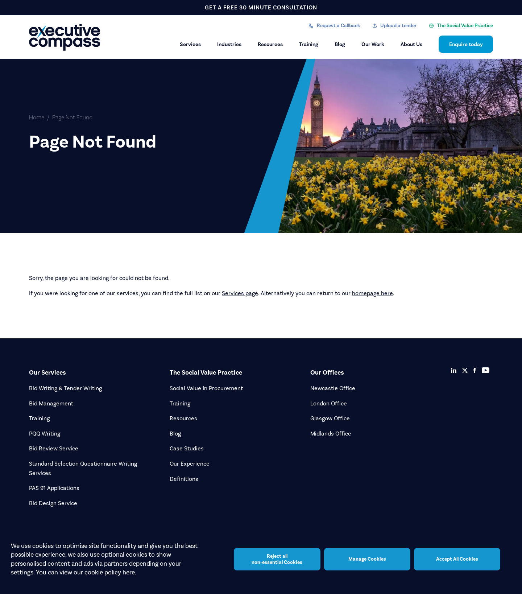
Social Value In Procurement (206, 388)
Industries (229, 44)
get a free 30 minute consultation (261, 7)
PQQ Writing (44, 433)
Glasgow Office (330, 418)
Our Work (372, 44)
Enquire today (466, 44)
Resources (270, 44)
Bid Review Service (53, 448)
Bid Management (51, 403)
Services (190, 44)
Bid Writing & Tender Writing (65, 388)
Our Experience (190, 463)
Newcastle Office (332, 388)
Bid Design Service (53, 503)
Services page (240, 293)
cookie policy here (109, 572)
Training (308, 44)
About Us (411, 44)
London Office (328, 403)
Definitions (184, 478)
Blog (340, 44)
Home (36, 117)
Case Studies (187, 448)
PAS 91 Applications (54, 487)
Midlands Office (330, 433)
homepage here (372, 293)
